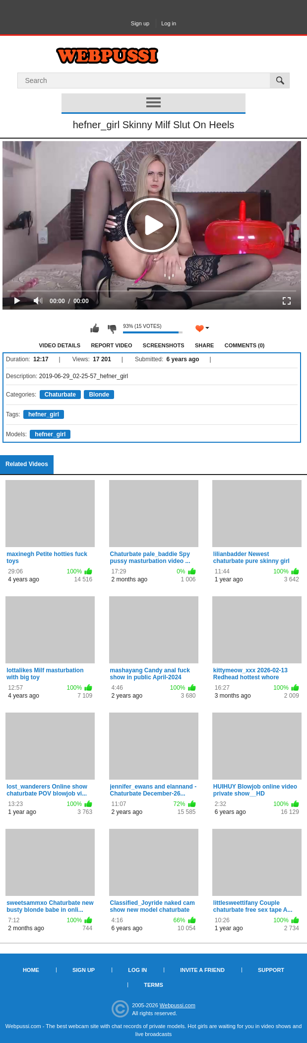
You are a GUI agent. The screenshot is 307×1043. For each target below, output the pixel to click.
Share (204, 345)
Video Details (60, 345)
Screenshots (163, 345)
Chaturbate (60, 394)
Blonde (99, 394)
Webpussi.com (177, 1005)
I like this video (94, 328)
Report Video (111, 345)
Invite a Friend (202, 970)
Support (271, 970)
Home (31, 970)
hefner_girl (43, 414)
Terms (153, 985)
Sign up (140, 23)
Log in (168, 23)
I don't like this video (111, 328)
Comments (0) (245, 345)
